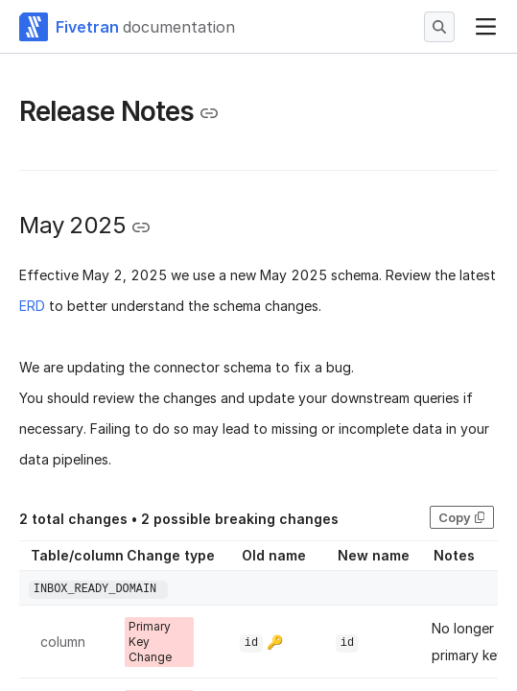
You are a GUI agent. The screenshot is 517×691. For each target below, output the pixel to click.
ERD (32, 306)
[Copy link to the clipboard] (209, 113)
